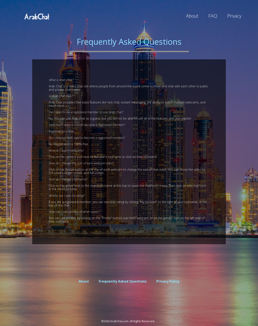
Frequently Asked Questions (123, 281)
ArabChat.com (119, 321)
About (192, 16)
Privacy (234, 16)
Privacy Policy (167, 281)
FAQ (212, 16)
